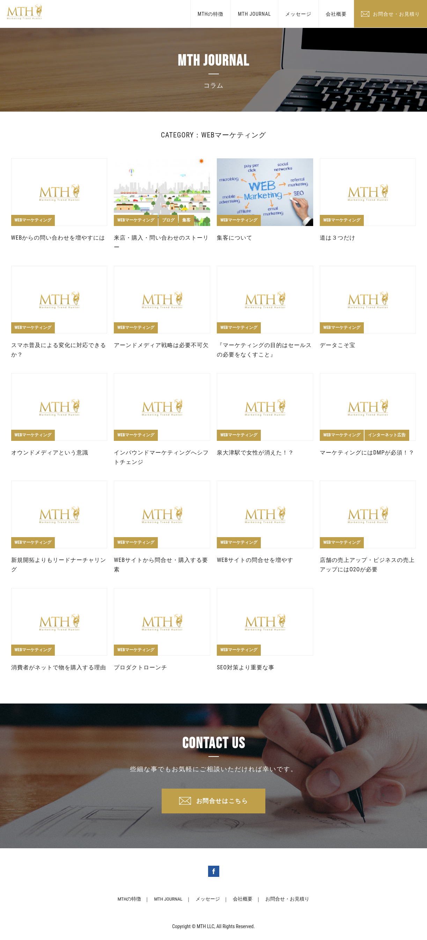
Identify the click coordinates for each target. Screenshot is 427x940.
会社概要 (336, 14)
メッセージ (298, 14)
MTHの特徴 (210, 14)
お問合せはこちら (222, 801)
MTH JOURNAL (254, 14)
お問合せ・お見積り (396, 14)
